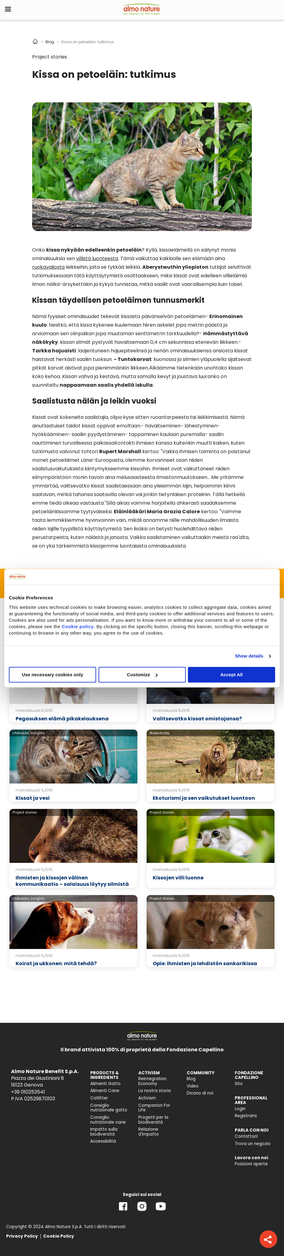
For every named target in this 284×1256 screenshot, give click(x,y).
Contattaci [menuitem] (246, 1136)
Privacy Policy (22, 1236)
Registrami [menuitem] (246, 1116)
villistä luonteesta (97, 258)
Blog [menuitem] (191, 1079)
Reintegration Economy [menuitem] (152, 1081)
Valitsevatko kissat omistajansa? (197, 718)
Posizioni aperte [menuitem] (251, 1164)
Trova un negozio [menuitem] (253, 1144)
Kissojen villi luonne (178, 877)
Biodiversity (159, 732)
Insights (38, 732)
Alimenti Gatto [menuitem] (105, 1084)
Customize (142, 674)
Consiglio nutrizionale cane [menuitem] (108, 1119)
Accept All (231, 674)
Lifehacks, (21, 732)
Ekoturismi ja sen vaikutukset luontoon (204, 798)
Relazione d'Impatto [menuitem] (148, 1131)
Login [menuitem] (240, 1109)
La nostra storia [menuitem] (154, 1091)
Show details (249, 655)
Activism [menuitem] (147, 1098)
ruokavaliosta (48, 267)
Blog (50, 41)
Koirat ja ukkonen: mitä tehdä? (56, 963)
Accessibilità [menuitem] (103, 1141)
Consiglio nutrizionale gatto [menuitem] (108, 1107)
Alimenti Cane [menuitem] (104, 1091)
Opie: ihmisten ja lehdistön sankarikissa (205, 963)
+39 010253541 (28, 1091)
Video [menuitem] (193, 1086)
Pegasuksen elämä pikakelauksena (62, 718)
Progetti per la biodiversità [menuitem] (153, 1119)
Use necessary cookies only (52, 674)
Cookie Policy (58, 1236)
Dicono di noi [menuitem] (200, 1093)
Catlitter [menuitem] (99, 1098)
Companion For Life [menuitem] (154, 1107)
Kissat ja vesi (33, 798)
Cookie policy (78, 626)
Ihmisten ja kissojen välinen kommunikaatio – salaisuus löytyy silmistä (72, 881)
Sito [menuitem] (239, 1084)
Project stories (49, 56)
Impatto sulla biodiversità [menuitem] (104, 1131)
